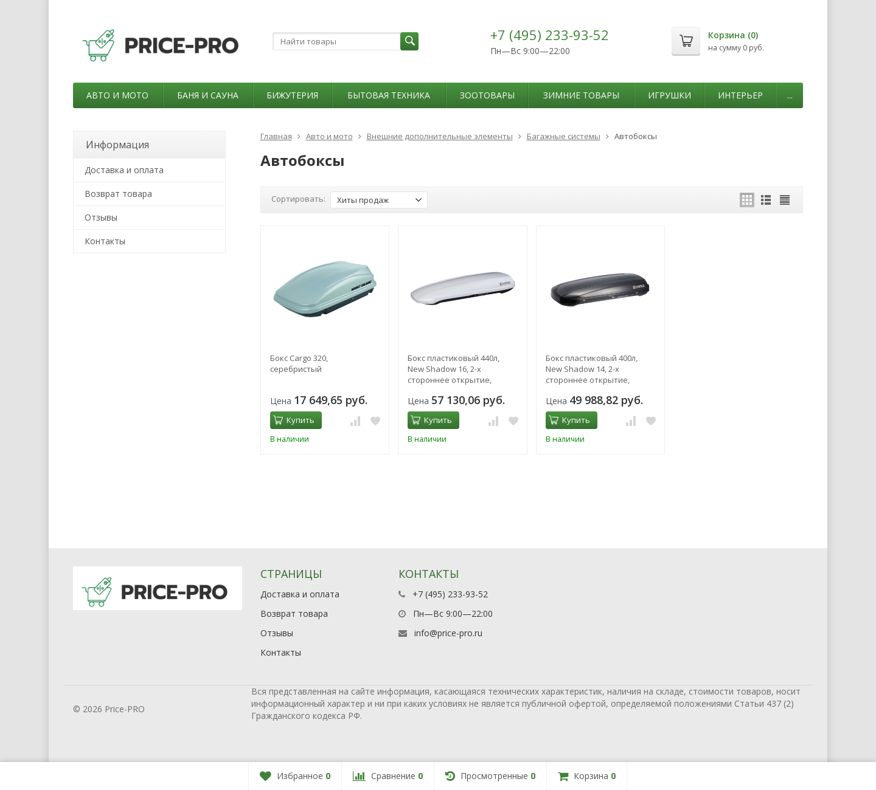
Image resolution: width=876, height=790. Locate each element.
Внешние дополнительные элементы (440, 136)
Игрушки (669, 95)
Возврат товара (118, 193)
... (790, 95)
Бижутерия (292, 95)
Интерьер (740, 95)
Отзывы (101, 217)
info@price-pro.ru (448, 633)
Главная (276, 136)
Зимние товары (581, 95)
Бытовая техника (388, 95)
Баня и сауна (207, 95)
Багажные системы (563, 136)
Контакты (105, 241)
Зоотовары (487, 95)
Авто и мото (117, 95)
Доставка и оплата (124, 170)
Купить (294, 419)
